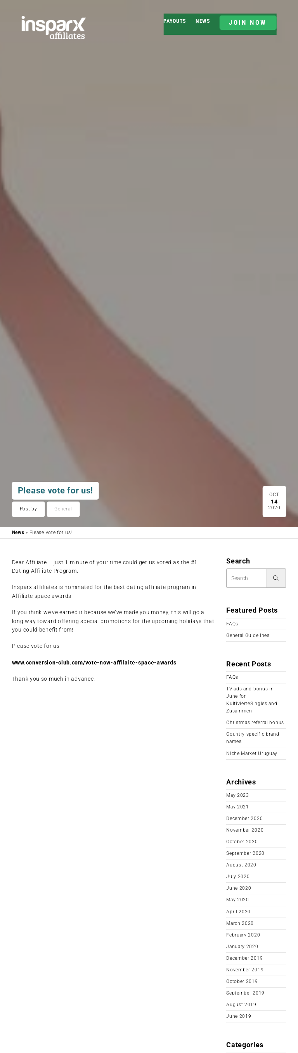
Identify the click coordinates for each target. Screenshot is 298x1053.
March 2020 (240, 923)
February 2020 (243, 935)
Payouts (174, 21)
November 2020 (244, 830)
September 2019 (245, 993)
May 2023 (237, 795)
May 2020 (237, 899)
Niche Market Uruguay (251, 753)
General (63, 509)
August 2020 (241, 865)
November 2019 (244, 970)
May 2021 (237, 807)
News (203, 21)
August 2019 (241, 1004)
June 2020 (238, 888)
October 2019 (242, 981)
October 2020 (242, 841)
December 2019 (244, 958)
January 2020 (242, 946)
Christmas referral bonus (255, 722)
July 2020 (237, 876)
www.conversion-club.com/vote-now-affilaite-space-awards (94, 662)
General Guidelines (248, 635)
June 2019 (238, 1016)
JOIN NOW (248, 22)
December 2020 (244, 818)
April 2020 (238, 911)
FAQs (232, 624)
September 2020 (245, 853)
